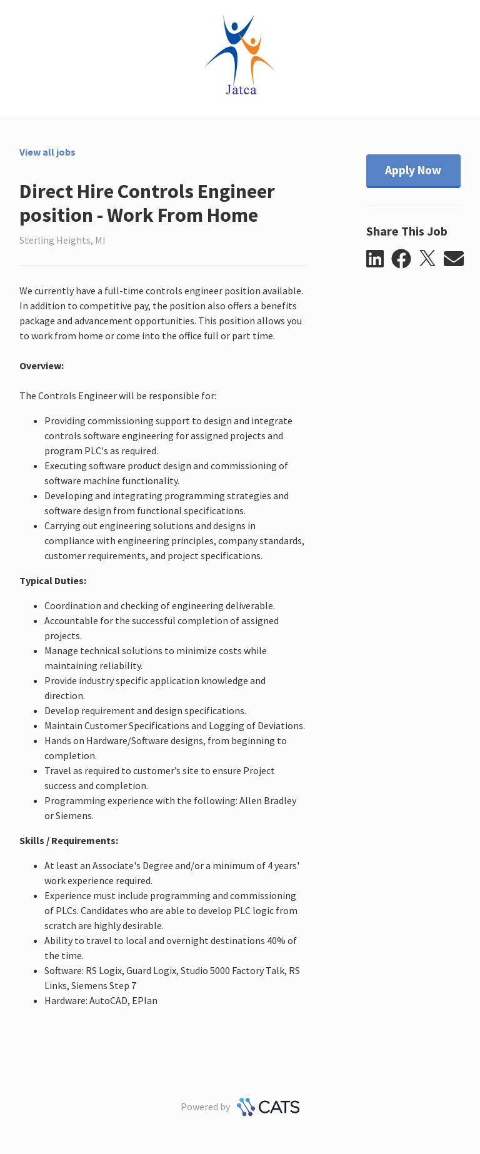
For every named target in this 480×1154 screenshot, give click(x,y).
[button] (379, 259)
